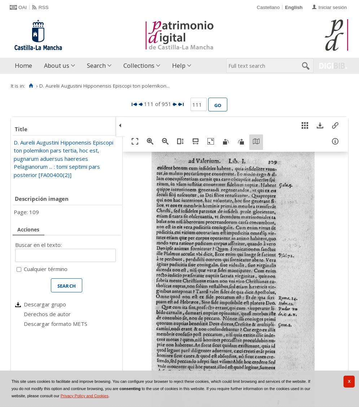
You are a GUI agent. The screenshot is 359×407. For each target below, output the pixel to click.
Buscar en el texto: (38, 244)
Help (178, 65)
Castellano (268, 7)
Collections (138, 65)
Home (23, 65)
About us (56, 65)
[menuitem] (25, 66)
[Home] (31, 85)
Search (96, 65)
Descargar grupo (45, 304)
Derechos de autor (47, 314)
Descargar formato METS (55, 323)
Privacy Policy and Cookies (85, 396)
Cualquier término (45, 269)
